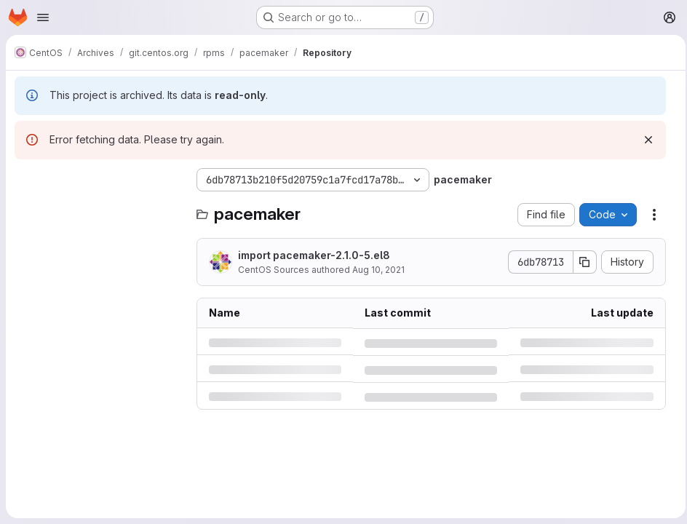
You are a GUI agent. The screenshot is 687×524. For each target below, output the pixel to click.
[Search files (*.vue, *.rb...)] (98, 209)
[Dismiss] (644, 139)
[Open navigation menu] (43, 17)
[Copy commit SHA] (580, 262)
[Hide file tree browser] (26, 179)
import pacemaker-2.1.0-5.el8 (314, 255)
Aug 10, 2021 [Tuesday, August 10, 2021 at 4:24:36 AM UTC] (378, 269)
